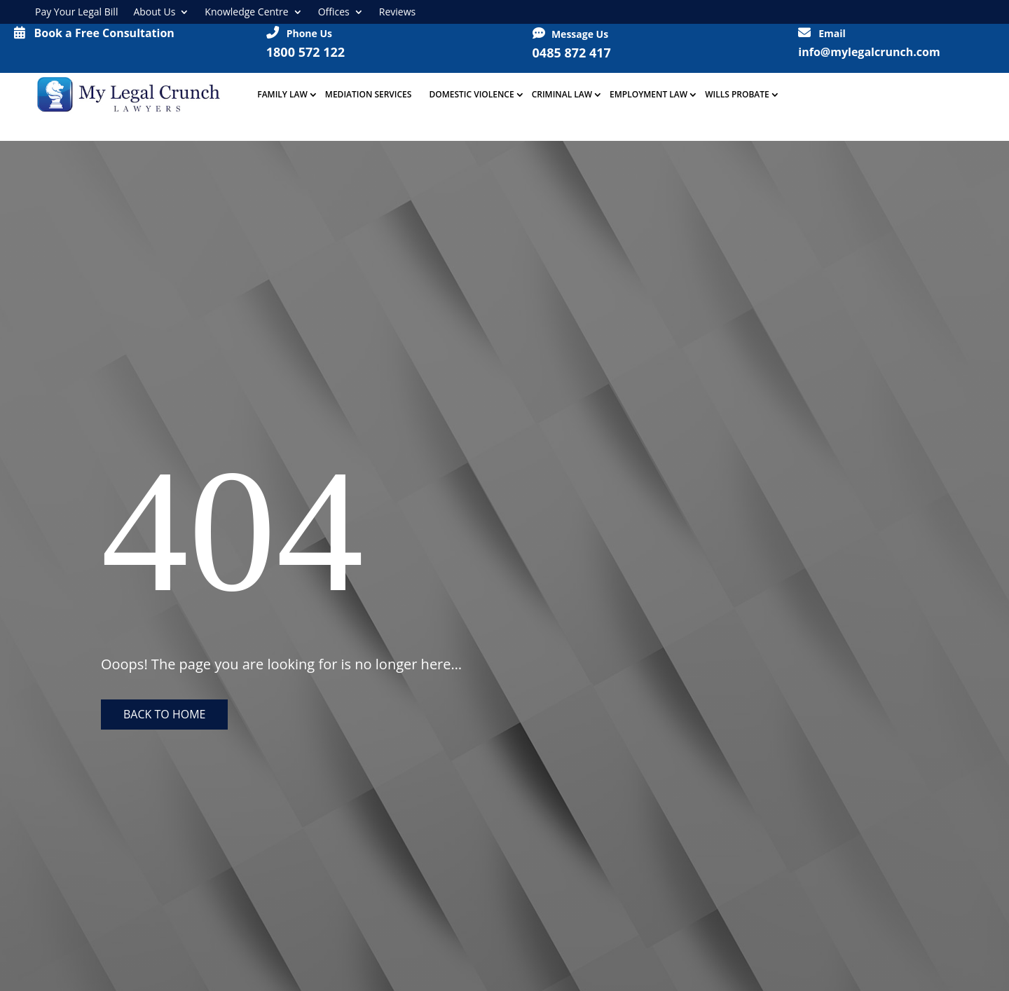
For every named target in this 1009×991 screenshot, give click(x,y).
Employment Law (648, 95)
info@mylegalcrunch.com (869, 52)
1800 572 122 (305, 51)
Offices (334, 12)
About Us (154, 12)
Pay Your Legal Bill (76, 12)
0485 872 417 (572, 52)
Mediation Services (368, 95)
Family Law (282, 95)
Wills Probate (737, 95)
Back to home (164, 714)
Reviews (397, 12)
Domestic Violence (471, 95)
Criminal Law (562, 95)
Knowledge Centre (246, 12)
